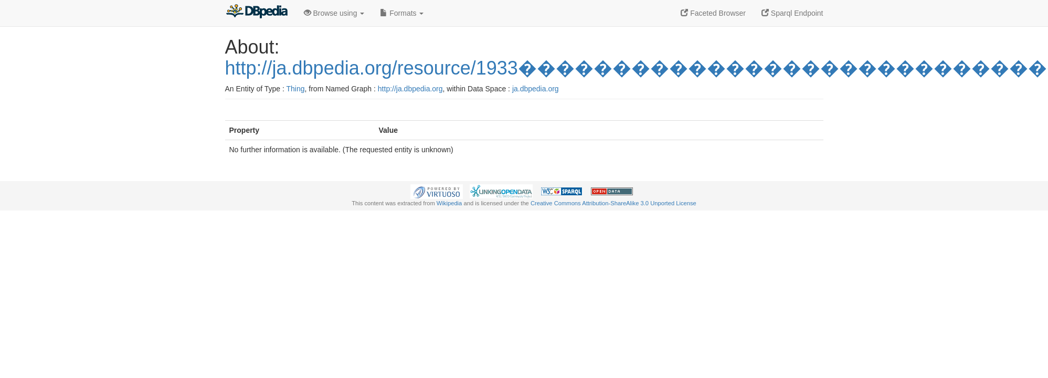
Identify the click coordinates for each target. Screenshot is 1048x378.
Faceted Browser (713, 13)
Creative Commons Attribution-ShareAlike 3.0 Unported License (613, 203)
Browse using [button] (334, 13)
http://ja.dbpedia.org (410, 89)
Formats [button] (402, 13)
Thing (296, 89)
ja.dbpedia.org (535, 89)
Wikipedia (449, 203)
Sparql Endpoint (792, 13)
